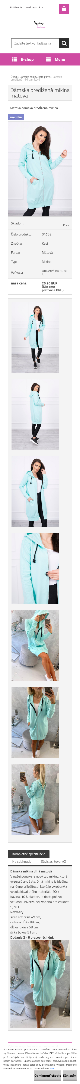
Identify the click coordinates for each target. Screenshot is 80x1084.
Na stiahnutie (22, 861)
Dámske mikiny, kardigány (35, 77)
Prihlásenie (16, 7)
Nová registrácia (34, 7)
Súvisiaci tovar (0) (53, 861)
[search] (64, 43)
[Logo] (40, 24)
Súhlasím (70, 1075)
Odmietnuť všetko (47, 1075)
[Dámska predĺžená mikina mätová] (40, 123)
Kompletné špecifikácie (28, 853)
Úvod (14, 77)
